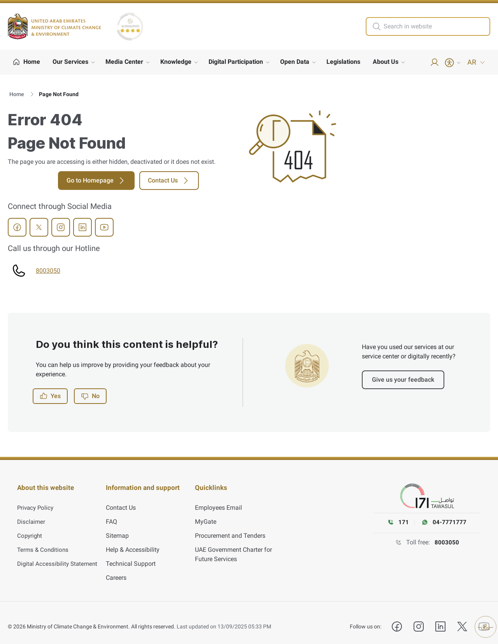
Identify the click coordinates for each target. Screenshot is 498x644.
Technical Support (131, 556)
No (90, 396)
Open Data (294, 61)
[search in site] (435, 26)
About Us (385, 61)
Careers (116, 570)
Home (16, 94)
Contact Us (169, 180)
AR (476, 62)
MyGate (205, 514)
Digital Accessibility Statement (59, 556)
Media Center (124, 61)
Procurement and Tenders (230, 528)
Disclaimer (31, 514)
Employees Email (218, 500)
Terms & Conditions (44, 542)
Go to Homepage (96, 180)
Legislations (343, 61)
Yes (50, 396)
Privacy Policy (36, 500)
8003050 (48, 270)
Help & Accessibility (133, 542)
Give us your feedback (403, 379)
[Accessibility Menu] (453, 62)
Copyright (30, 528)
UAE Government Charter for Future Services (233, 547)
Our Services (70, 61)
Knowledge (175, 61)
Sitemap (117, 528)
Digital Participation (236, 61)
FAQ (111, 514)
